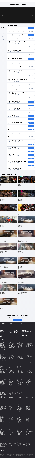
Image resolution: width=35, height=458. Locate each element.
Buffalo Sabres (2, 372)
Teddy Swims (28, 424)
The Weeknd (27, 427)
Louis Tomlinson (19, 408)
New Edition (19, 433)
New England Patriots (20, 344)
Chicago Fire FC (2, 383)
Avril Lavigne (2, 407)
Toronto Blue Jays (28, 355)
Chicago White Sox (3, 357)
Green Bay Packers (11, 343)
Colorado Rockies (11, 352)
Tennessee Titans (28, 344)
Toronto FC (27, 384)
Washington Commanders (29, 345)
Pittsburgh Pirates (19, 356)
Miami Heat (10, 367)
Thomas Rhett (28, 428)
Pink (26, 402)
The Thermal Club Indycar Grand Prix (21, 445)
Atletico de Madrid (3, 442)
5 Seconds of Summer (3, 397)
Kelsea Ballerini (19, 399)
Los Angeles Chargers (12, 349)
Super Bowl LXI (28, 346)
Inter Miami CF (11, 382)
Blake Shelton (2, 417)
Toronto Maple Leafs (29, 372)
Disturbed (10, 405)
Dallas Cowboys (2, 349)
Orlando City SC (19, 383)
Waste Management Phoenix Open (29, 445)
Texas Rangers (28, 354)
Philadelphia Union (20, 384)
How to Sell (15, 330)
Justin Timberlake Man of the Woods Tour (12, 437)
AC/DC (1, 398)
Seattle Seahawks (28, 342)
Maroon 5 (18, 418)
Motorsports (10, 442)
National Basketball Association (5, 360)
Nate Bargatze (19, 432)
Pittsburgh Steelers (20, 349)
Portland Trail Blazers (29, 361)
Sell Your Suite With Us (17, 320)
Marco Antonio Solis (20, 417)
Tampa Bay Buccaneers (29, 343)
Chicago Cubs (2, 356)
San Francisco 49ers (28, 341)
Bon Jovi (1, 419)
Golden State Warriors (12, 362)
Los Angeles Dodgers (12, 357)
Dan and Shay (2, 439)
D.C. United (2, 386)
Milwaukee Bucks (19, 361)
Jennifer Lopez (11, 430)
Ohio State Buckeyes (20, 391)
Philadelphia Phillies (20, 355)
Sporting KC (27, 382)
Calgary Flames (2, 373)
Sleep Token (27, 416)
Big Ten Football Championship (11, 389)
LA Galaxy (10, 383)
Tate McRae (27, 422)
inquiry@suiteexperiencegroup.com (26, 331)
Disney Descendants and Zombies (12, 404)
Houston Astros (11, 354)
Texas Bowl (27, 391)
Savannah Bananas (11, 445)
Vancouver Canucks (28, 374)
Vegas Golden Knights (12, 5)
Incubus (10, 424)
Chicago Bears (2, 346)
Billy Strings (2, 415)
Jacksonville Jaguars (12, 346)
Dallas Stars (10, 370)
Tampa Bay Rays (28, 353)
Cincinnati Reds (2, 358)
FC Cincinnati (11, 379)
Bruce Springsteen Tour (3, 423)
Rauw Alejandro (28, 405)
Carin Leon (2, 429)
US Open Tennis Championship (28, 443)
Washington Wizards (29, 365)
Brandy (1, 422)
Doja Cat (10, 406)
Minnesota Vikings (20, 343)
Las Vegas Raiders (11, 348)
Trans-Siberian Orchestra (29, 431)
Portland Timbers (19, 385)
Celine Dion (2, 431)
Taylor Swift (27, 423)
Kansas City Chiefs (11, 347)
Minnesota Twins (19, 352)
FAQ (14, 333)
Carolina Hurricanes (3, 374)
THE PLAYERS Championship (19, 443)
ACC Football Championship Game (3, 389)
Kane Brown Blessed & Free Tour (13, 438)
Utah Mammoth (28, 373)
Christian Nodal (2, 436)
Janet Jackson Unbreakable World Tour (13, 429)
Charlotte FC (2, 382)
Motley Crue (19, 429)
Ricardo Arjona (28, 406)
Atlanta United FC (3, 379)
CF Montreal (2, 381)
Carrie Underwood (3, 430)
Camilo (1, 427)
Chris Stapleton (2, 434)
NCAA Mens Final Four (20, 389)
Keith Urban (19, 398)
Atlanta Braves (2, 353)
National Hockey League (3, 369)
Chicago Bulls (2, 364)
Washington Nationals (29, 356)
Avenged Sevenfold (3, 406)
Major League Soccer (3, 378)
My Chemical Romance (20, 431)
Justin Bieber (10, 435)
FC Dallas (10, 380)
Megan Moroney (19, 421)
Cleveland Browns (3, 348)
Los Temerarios (19, 407)
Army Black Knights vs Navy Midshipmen (3, 392)
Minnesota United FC (12, 385)
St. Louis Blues (28, 370)
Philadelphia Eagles (20, 348)
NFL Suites (1, 330)
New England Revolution (20, 379)
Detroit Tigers (11, 353)
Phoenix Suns (19, 367)
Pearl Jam (27, 399)
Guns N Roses (11, 419)
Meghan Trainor (19, 422)
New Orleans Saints (20, 345)
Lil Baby (18, 403)
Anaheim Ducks (2, 370)
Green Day (10, 418)
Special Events (2, 441)
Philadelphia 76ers (20, 366)
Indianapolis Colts (11, 345)
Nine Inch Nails (19, 435)
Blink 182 (1, 418)
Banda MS (1, 410)
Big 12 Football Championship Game (3, 394)
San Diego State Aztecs (29, 390)
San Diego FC (28, 379)
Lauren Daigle (19, 402)
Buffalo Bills (2, 344)
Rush (26, 411)
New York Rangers (20, 372)
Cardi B (1, 428)
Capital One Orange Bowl (12, 390)
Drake (10, 408)
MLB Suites (2, 332)
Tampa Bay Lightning (29, 371)
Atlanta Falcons (2, 342)
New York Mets (19, 353)
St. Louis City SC (28, 383)
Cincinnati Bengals (3, 347)
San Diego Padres (19, 357)
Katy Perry (10, 439)
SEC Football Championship (28, 389)
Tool (26, 430)
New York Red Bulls (20, 382)
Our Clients (10, 331)
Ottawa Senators (19, 373)
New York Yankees (20, 354)
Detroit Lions (10, 342)
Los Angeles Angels (11, 356)
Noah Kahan (19, 436)
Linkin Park (19, 405)
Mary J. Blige (19, 419)
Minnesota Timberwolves (20, 362)
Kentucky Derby (2, 446)
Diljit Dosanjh (11, 402)
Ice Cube (10, 423)
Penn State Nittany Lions (20, 392)
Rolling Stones (28, 408)
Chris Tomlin (2, 435)
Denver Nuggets (2, 367)
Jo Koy (10, 431)
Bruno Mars (2, 424)
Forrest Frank (11, 416)
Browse (30, 1)
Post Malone (27, 404)
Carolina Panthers (3, 345)
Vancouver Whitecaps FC (29, 385)
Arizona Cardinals (3, 341)
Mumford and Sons (20, 430)
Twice (26, 432)
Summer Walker (28, 420)
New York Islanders (20, 371)
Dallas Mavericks (2, 366)
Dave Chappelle (11, 398)
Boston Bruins (2, 371)
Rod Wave (27, 407)
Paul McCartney (19, 439)
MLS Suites (2, 335)
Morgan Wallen (19, 428)
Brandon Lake (2, 421)
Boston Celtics (2, 362)
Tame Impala (27, 421)
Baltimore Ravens (2, 343)
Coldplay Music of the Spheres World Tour (3, 438)
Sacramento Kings (28, 362)
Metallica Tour (19, 424)
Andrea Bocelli (2, 403)
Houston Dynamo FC (12, 381)
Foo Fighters (10, 415)
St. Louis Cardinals (28, 352)
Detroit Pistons (11, 361)
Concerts (1, 396)
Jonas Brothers (11, 432)
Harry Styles (10, 421)
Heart (9, 422)
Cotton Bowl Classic (12, 394)
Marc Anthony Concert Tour (21, 416)
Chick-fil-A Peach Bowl (12, 391)
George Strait (11, 417)
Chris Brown (2, 433)
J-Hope (10, 427)
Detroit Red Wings (11, 371)
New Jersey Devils (19, 370)
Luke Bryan (19, 411)
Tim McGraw (27, 429)
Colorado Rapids (2, 384)
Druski (10, 409)
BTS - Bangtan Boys (3, 408)
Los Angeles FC (11, 384)
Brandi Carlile (2, 420)
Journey (10, 434)
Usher (26, 434)
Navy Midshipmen (19, 390)
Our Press (10, 332)
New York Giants (19, 346)
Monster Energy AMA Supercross (20, 427)
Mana (18, 415)
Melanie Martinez (19, 423)
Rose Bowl (18, 393)
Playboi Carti (27, 403)
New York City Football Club (20, 381)
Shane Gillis (27, 415)
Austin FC (1, 380)
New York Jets (19, 347)
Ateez (1, 405)
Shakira (27, 414)
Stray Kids (27, 419)
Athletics (1, 352)
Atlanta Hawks (2, 361)
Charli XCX (2, 432)
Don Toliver (10, 407)
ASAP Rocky (2, 399)
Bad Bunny (2, 409)
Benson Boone (2, 411)
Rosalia (27, 410)
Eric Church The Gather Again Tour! (12, 414)
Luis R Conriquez (19, 410)
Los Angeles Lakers (11, 365)
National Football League (4, 340)
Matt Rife (18, 420)
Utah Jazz (27, 364)
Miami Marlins (11, 358)
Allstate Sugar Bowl (3, 390)
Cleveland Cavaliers (3, 365)
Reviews (10, 333)
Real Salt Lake (19, 386)
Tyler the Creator (28, 433)
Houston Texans (11, 344)
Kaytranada (19, 397)
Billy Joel (1, 414)
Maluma (18, 414)
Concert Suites (2, 336)
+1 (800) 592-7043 (24, 330)
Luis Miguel (19, 409)
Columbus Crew (2, 385)
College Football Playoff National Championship (12, 393)
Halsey (10, 420)
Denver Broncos (11, 341)
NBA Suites (2, 331)
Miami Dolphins (19, 342)
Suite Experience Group (3, 323)
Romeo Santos (28, 409)
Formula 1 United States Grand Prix (3, 445)
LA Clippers (10, 364)
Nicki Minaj (19, 434)
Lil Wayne (18, 404)
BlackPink (1, 416)
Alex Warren (2, 402)
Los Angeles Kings (11, 374)
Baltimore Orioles (2, 354)
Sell (33, 1)
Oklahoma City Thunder (20, 364)
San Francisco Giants (20, 358)
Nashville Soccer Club (12, 386)
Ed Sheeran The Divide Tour (12, 411)
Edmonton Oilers (11, 372)
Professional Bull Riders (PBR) (12, 444)
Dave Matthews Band (12, 399)
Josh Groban (10, 433)
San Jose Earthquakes (29, 380)
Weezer (27, 435)
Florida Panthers (11, 373)
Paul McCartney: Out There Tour (29, 398)
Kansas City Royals (11, 355)
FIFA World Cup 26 (3, 443)
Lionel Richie (19, 406)
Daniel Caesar (11, 397)
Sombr (27, 417)
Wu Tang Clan (28, 436)
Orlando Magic (19, 365)
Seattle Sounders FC (28, 381)
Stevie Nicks (27, 418)
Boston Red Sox (2, 355)
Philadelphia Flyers (20, 374)
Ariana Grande (2, 404)
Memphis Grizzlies (11, 366)
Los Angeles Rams (20, 341)
